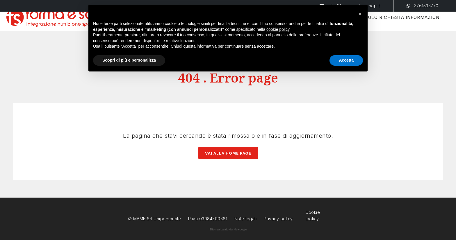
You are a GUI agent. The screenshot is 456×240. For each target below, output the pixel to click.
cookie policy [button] (277, 29)
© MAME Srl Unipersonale (154, 218)
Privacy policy (278, 218)
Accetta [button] (346, 60)
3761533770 (423, 5)
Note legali (245, 218)
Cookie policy (312, 212)
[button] (360, 14)
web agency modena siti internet (228, 229)
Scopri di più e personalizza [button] (129, 60)
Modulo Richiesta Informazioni (387, 25)
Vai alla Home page (228, 153)
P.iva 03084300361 (207, 218)
